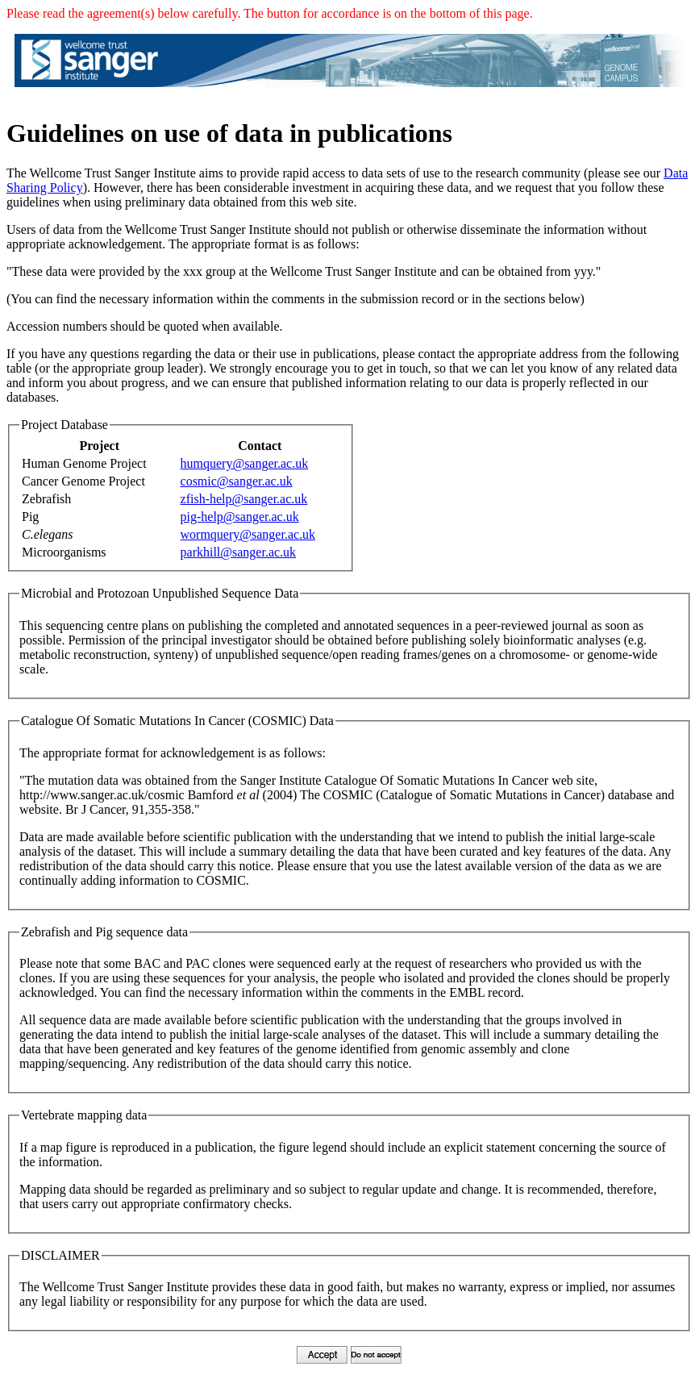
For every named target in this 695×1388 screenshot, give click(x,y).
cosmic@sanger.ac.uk (237, 481)
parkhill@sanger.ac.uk (239, 552)
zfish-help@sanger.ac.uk (244, 499)
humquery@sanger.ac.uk (245, 463)
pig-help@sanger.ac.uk (240, 516)
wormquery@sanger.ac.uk (248, 534)
